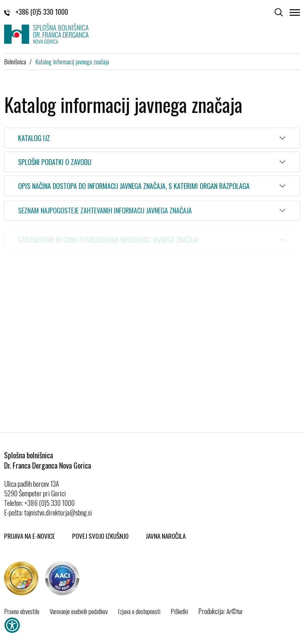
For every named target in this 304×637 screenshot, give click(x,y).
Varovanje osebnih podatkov (79, 611)
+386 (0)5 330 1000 (36, 11)
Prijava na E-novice (29, 535)
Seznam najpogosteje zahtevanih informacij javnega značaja (105, 213)
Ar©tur (234, 611)
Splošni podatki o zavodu (54, 162)
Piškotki (179, 611)
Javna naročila (166, 535)
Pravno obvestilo (21, 611)
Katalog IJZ (34, 138)
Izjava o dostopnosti (139, 611)
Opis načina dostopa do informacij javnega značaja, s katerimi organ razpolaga (134, 186)
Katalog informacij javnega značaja (72, 61)
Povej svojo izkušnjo (100, 535)
